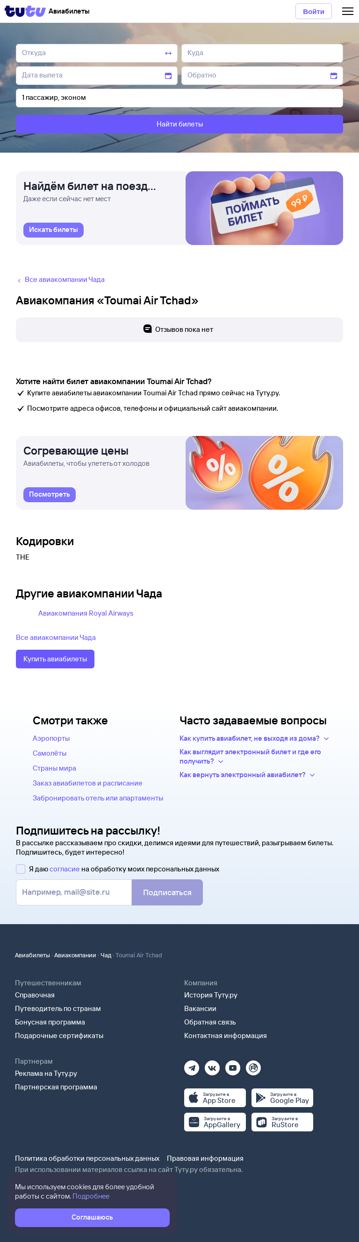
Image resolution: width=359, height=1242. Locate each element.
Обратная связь (210, 1021)
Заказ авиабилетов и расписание (88, 783)
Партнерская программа (56, 1086)
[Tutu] (25, 11)
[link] (53, 230)
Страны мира (54, 768)
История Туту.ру (210, 994)
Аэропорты (51, 738)
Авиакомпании (75, 955)
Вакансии (200, 1008)
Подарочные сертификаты (59, 1035)
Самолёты (49, 753)
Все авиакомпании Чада (56, 637)
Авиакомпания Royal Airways (85, 613)
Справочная (35, 994)
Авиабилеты (32, 955)
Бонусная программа (50, 1021)
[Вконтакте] (212, 1064)
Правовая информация (205, 1158)
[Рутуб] (253, 1064)
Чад (106, 955)
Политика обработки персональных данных (87, 1158)
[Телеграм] (191, 1064)
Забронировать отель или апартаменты (98, 797)
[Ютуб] (232, 1064)
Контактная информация (225, 1035)
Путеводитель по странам (58, 1008)
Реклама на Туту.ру (46, 1073)
